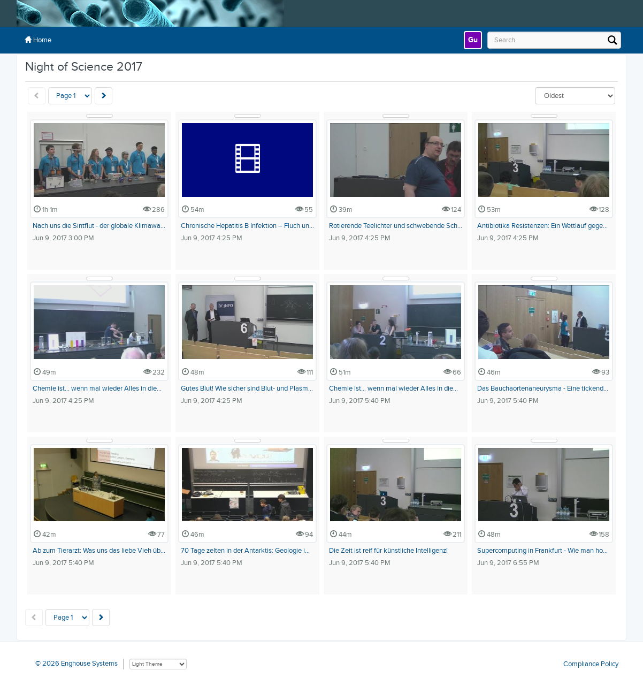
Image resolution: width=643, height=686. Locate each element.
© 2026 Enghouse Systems (76, 663)
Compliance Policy (590, 663)
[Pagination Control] (70, 95)
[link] (473, 40)
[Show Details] (99, 116)
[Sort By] (575, 95)
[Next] (103, 95)
